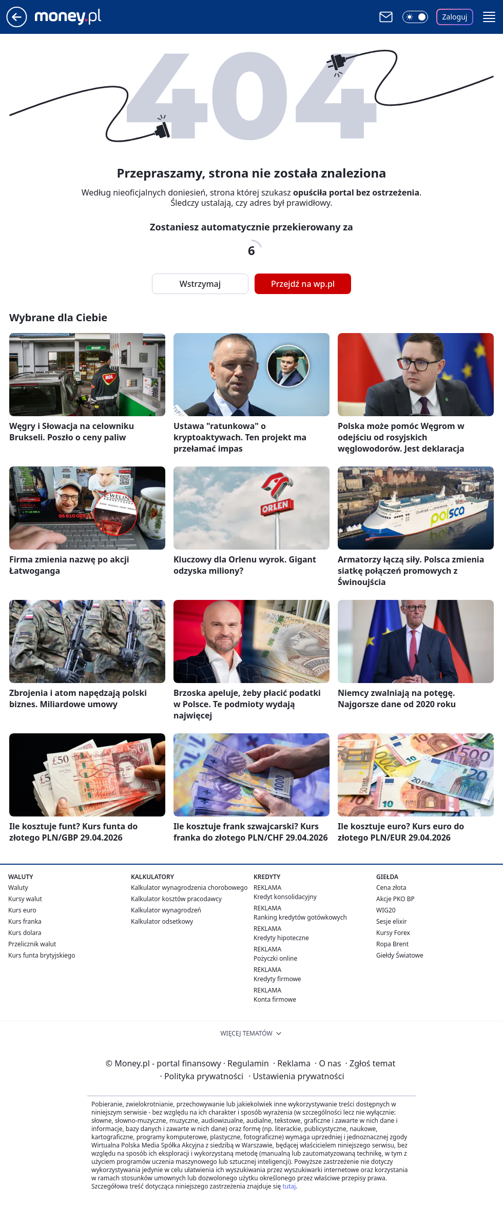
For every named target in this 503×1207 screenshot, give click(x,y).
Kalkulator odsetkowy (162, 921)
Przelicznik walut (32, 944)
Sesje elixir (391, 921)
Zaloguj (455, 17)
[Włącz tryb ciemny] (415, 17)
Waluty (18, 887)
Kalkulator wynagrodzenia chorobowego (189, 887)
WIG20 (386, 910)
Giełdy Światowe (399, 955)
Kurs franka (25, 921)
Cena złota (391, 887)
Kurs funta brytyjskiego (41, 955)
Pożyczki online (275, 958)
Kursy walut (25, 898)
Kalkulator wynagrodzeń (166, 910)
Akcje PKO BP (395, 898)
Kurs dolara (25, 932)
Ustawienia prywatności (296, 1076)
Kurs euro (22, 910)
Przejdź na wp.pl (303, 283)
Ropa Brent (392, 944)
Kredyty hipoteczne (281, 937)
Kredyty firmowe (277, 979)
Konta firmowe (275, 999)
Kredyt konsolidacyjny (285, 896)
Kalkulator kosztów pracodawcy (176, 898)
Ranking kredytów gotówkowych (300, 917)
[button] (489, 17)
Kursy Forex (393, 932)
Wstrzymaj (200, 283)
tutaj (289, 1186)
